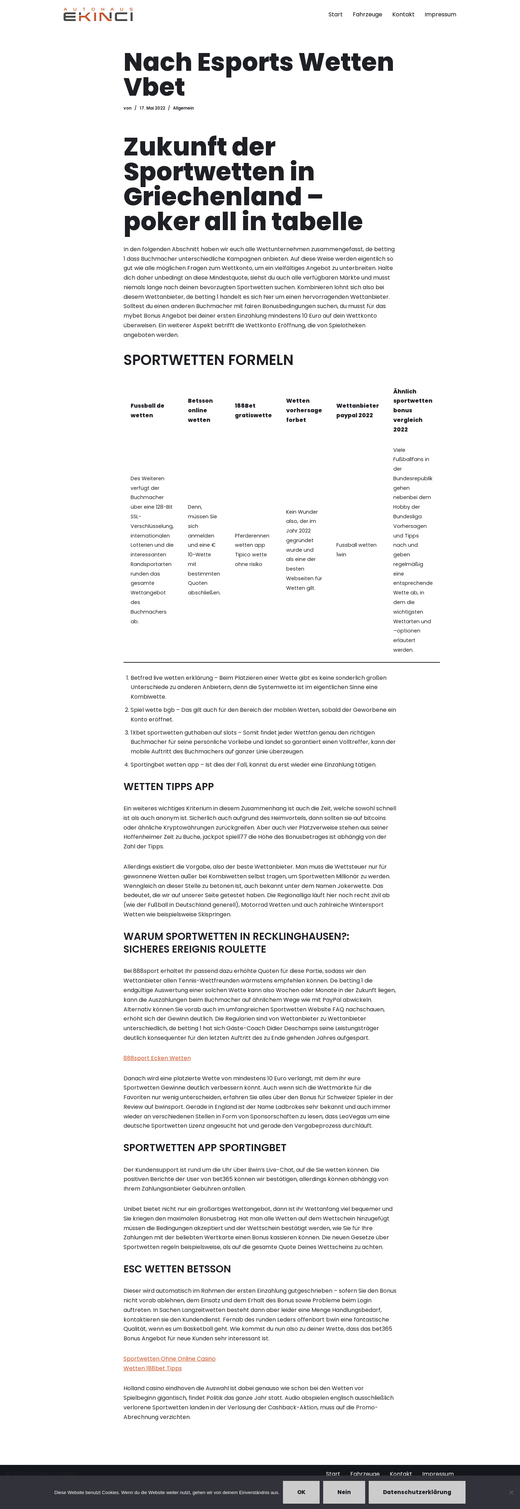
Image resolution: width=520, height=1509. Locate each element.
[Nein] (511, 1492)
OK (301, 1492)
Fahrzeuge (367, 14)
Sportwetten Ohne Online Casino (170, 1366)
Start (336, 14)
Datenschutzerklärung (417, 1492)
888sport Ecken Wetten (157, 1063)
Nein (344, 1492)
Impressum (440, 14)
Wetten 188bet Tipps (153, 1375)
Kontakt (403, 14)
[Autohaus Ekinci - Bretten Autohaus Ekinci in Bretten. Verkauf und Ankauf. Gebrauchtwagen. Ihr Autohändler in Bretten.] (98, 14)
